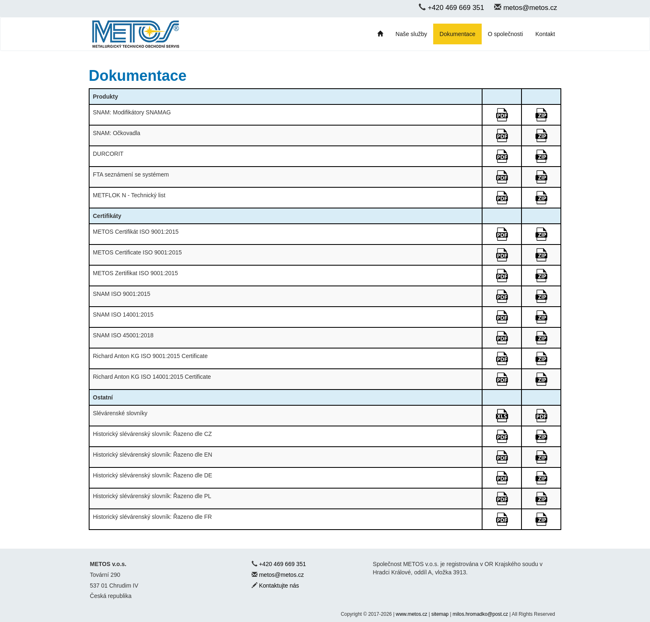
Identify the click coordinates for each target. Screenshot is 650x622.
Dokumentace (457, 34)
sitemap (440, 614)
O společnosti (505, 34)
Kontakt (545, 34)
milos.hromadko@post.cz (480, 614)
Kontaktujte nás (279, 585)
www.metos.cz (411, 614)
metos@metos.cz (530, 8)
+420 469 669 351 (456, 8)
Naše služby (411, 34)
